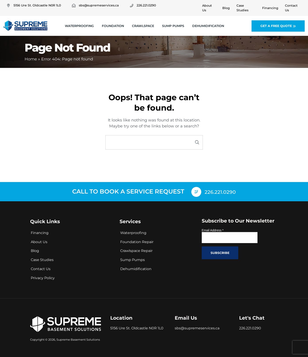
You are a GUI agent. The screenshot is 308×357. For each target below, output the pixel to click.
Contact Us (40, 268)
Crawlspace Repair (136, 250)
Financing (39, 232)
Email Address (213, 230)
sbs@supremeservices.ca (197, 328)
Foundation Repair (136, 241)
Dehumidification (208, 26)
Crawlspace (143, 26)
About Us (39, 241)
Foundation (113, 26)
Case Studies (42, 259)
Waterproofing (79, 26)
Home (31, 59)
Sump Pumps (173, 26)
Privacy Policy (43, 277)
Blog (35, 250)
